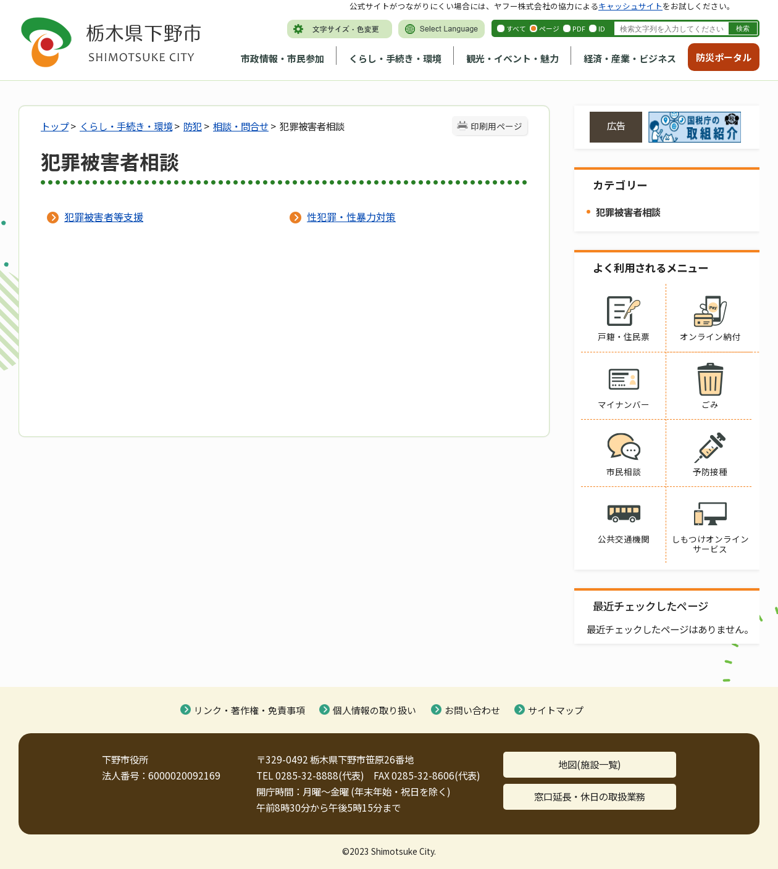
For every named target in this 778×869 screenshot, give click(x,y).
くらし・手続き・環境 (395, 58)
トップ (55, 126)
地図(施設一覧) (589, 764)
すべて (516, 28)
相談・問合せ (241, 126)
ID (601, 28)
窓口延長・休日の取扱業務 (589, 796)
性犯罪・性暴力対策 (351, 216)
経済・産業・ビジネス (630, 58)
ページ (549, 28)
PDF (578, 28)
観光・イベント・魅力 (512, 58)
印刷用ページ (496, 126)
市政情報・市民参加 (282, 58)
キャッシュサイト (630, 6)
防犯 (192, 126)
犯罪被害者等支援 (103, 216)
